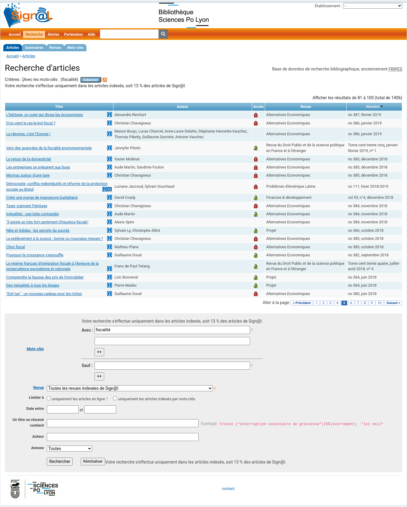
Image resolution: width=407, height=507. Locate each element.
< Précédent (302, 303)
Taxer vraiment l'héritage (26, 206)
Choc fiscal (15, 247)
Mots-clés (75, 48)
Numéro (373, 106)
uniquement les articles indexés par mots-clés (156, 399)
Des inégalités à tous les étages (32, 285)
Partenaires (73, 34)
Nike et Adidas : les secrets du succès (38, 230)
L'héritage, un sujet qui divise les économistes (44, 114)
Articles (12, 48)
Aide (91, 34)
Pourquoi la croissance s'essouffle (34, 255)
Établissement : (328, 6)
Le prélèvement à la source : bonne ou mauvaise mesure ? (54, 238)
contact (228, 488)
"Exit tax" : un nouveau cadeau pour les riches (44, 293)
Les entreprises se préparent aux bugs (38, 167)
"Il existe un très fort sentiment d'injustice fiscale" (47, 222)
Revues (56, 48)
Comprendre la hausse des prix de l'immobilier (45, 277)
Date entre (35, 408)
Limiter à (36, 397)
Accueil (15, 34)
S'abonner (90, 80)
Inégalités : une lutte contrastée (32, 214)
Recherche (34, 34)
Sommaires (34, 48)
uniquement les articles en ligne (78, 399)
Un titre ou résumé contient (28, 422)
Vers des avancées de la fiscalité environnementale (49, 148)
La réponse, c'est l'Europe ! (28, 134)
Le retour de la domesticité (28, 159)
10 (379, 303)
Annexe (37, 448)
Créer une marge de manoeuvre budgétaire (42, 197)
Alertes (53, 34)
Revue (38, 387)
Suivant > (393, 303)
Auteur (38, 436)
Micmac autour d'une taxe (28, 175)
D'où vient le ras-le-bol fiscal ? (31, 123)
